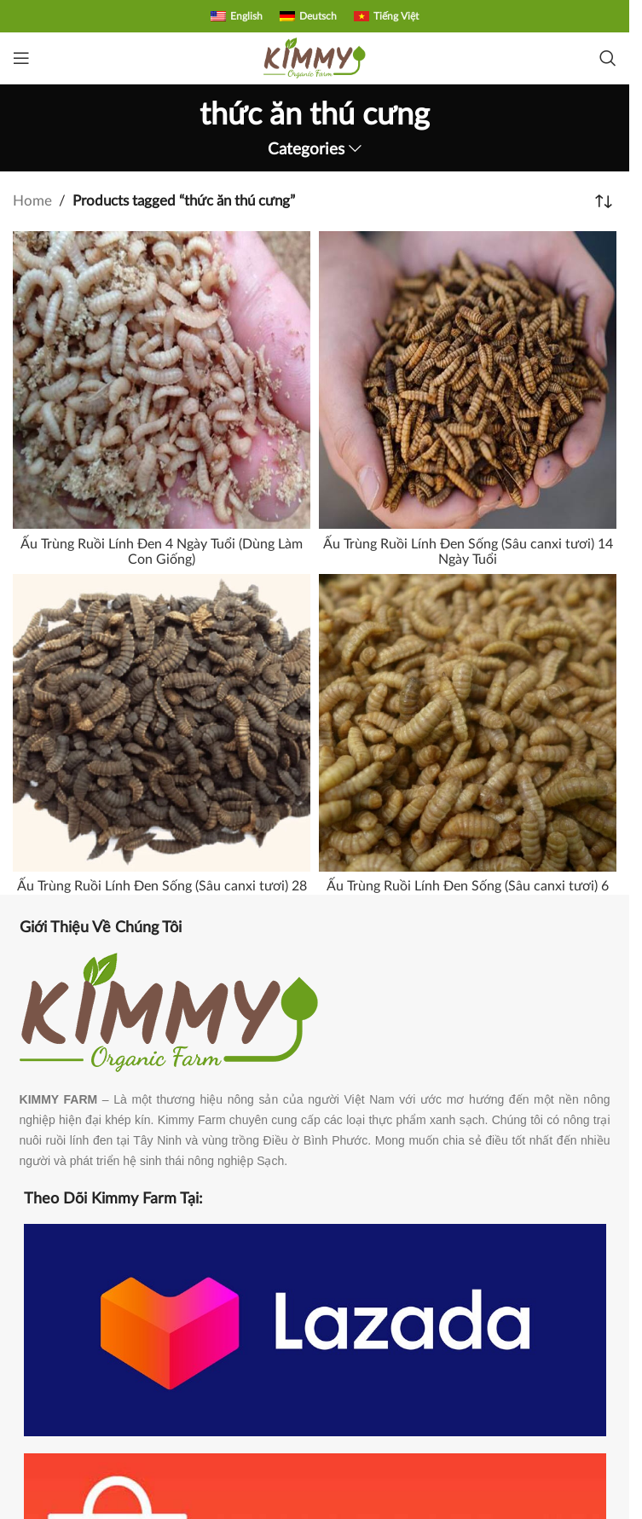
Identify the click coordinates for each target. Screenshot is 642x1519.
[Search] (608, 58)
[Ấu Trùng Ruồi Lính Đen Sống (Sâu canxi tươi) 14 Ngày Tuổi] (467, 380)
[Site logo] (314, 56)
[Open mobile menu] (21, 58)
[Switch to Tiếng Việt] (386, 16)
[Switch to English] (236, 16)
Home (32, 201)
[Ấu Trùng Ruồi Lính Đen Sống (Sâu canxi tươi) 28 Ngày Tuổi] (161, 723)
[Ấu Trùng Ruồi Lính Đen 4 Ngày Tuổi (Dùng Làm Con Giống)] (161, 380)
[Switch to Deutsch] (308, 16)
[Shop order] (603, 201)
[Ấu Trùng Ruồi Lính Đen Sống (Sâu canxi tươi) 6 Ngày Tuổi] (467, 723)
